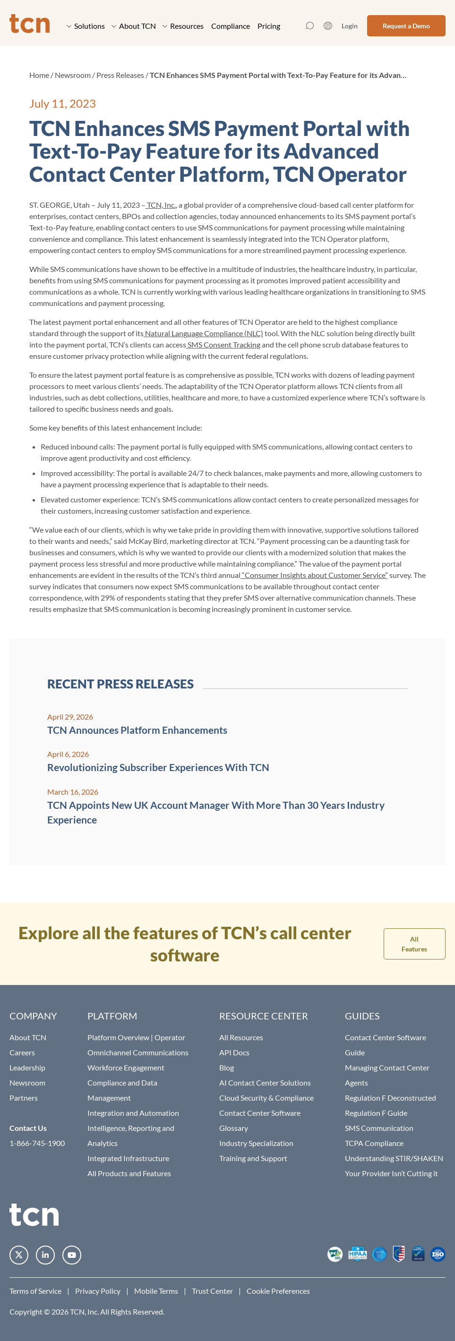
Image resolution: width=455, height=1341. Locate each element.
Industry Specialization (256, 1142)
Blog (226, 1067)
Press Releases (120, 74)
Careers (22, 1052)
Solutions (86, 25)
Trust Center (212, 1290)
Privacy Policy (97, 1290)
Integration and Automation (133, 1112)
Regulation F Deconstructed (390, 1097)
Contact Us (28, 1127)
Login (350, 26)
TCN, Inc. (161, 204)
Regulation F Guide (376, 1112)
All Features (414, 944)
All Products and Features (129, 1173)
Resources (183, 25)
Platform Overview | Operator (136, 1037)
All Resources (241, 1037)
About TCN (134, 25)
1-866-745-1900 (37, 1142)
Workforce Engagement (125, 1067)
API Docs (234, 1052)
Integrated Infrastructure (128, 1158)
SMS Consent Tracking (223, 344)
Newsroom (73, 74)
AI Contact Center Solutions (265, 1082)
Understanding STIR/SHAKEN (394, 1158)
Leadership (27, 1067)
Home (39, 74)
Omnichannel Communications (138, 1052)
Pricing (269, 25)
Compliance (230, 25)
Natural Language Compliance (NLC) (203, 333)
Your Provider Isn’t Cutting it (391, 1173)
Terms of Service (35, 1290)
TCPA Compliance (374, 1142)
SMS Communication (379, 1127)
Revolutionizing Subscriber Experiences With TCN (158, 767)
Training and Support (253, 1158)
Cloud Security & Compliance (266, 1097)
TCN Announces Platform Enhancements (137, 730)
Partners (23, 1097)
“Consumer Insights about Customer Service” (314, 574)
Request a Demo (406, 26)
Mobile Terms (156, 1290)
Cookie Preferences (278, 1290)
